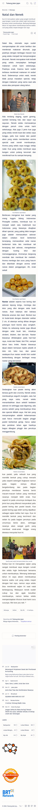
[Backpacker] (14, 666)
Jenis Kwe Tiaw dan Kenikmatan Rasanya (19, 690)
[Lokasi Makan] (28, 725)
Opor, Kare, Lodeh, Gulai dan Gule (17, 683)
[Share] (35, 33)
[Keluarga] (12, 10)
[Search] (27, 3)
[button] (30, 610)
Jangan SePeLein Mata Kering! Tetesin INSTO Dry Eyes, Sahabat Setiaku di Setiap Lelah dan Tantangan (19, 712)
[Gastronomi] (14, 680)
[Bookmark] (35, 3)
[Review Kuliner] (15, 700)
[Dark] (31, 3)
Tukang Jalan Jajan (13, 3)
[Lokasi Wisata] (28, 730)
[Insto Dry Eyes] (15, 707)
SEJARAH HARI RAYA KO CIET (15, 697)
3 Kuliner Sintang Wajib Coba (15, 703)
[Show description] (26, 621)
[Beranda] (4, 10)
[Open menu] (3, 3)
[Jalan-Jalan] (14, 687)
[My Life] (22, 610)
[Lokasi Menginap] (10, 730)
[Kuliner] (14, 610)
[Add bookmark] (32, 33)
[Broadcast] (14, 694)
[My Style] (28, 735)
